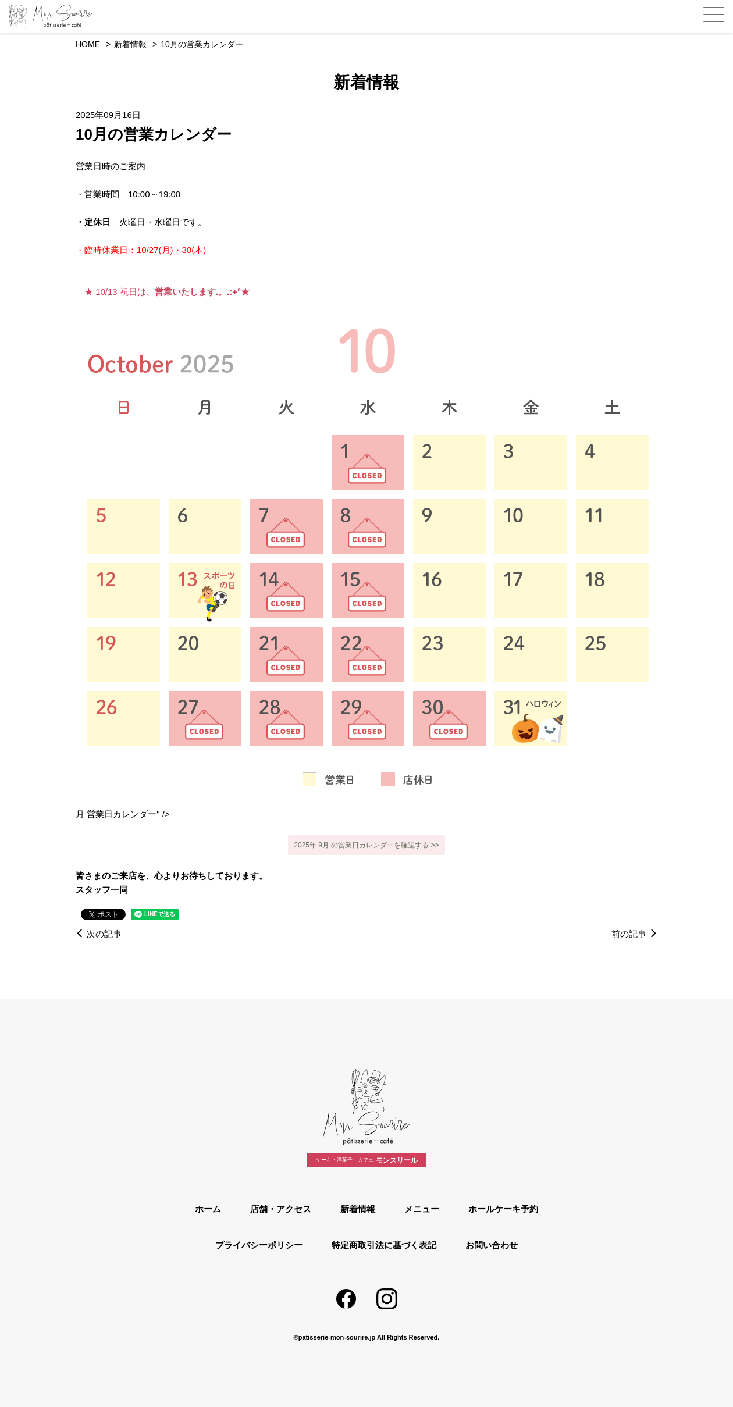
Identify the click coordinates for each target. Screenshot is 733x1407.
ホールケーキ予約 (503, 1209)
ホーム (208, 1209)
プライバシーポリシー (259, 1245)
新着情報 (357, 1209)
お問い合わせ (491, 1245)
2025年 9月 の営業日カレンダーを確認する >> (366, 845)
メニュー (421, 1209)
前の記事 (634, 934)
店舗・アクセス (280, 1209)
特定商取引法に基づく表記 (384, 1245)
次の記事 (99, 934)
